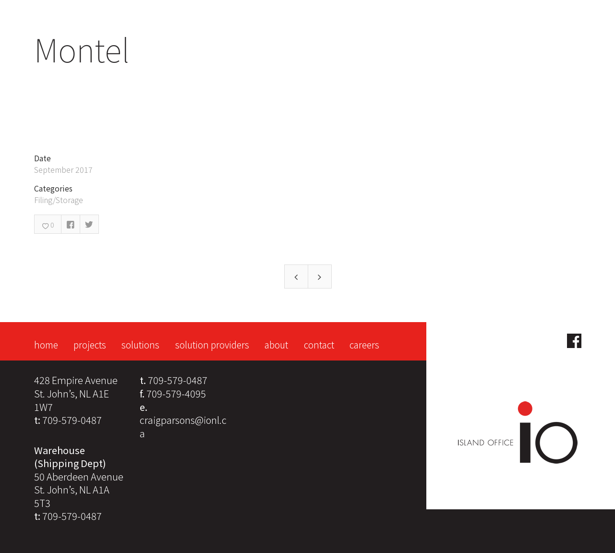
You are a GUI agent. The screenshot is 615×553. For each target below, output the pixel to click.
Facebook (70, 224)
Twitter (89, 224)
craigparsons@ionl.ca (183, 426)
